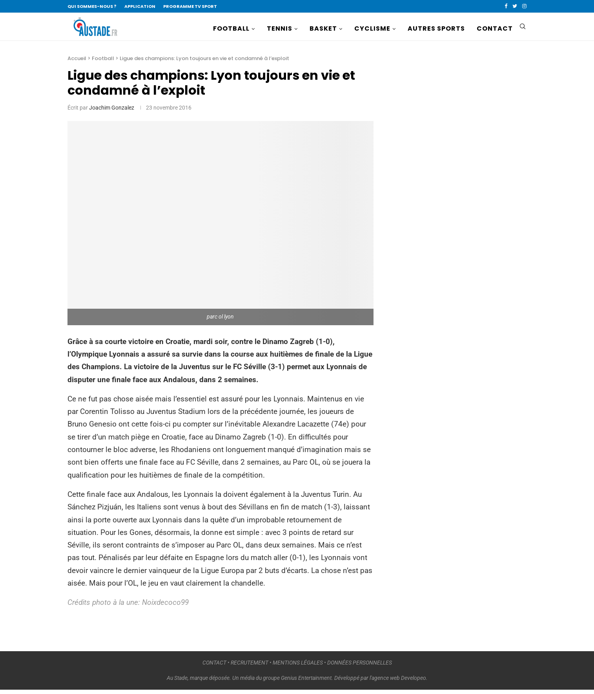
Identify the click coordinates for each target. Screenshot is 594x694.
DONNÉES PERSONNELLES (359, 666)
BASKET (323, 28)
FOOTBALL (231, 28)
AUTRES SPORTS (436, 28)
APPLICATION (139, 6)
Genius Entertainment (306, 682)
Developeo (413, 682)
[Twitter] (514, 6)
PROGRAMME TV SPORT (190, 6)
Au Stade (177, 682)
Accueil (76, 62)
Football (103, 62)
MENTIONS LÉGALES (298, 666)
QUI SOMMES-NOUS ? (92, 6)
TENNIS (279, 28)
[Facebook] (506, 6)
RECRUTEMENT (249, 666)
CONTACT (495, 28)
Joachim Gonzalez (111, 111)
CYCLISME (372, 28)
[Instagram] (524, 6)
